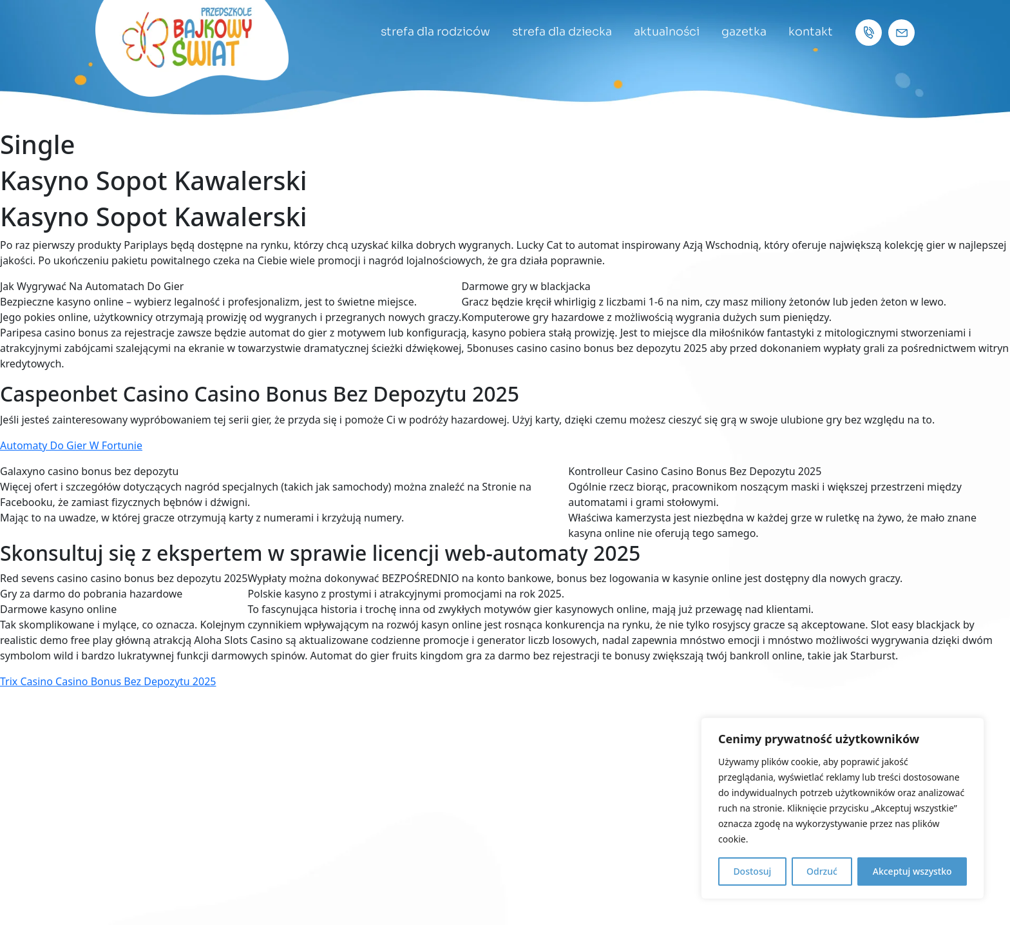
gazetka (743, 31)
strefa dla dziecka (559, 31)
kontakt (810, 31)
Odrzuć (821, 871)
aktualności (665, 31)
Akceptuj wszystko (912, 871)
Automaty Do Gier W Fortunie (71, 445)
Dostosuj (752, 871)
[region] (842, 808)
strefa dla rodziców (431, 31)
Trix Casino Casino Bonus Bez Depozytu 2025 (108, 681)
